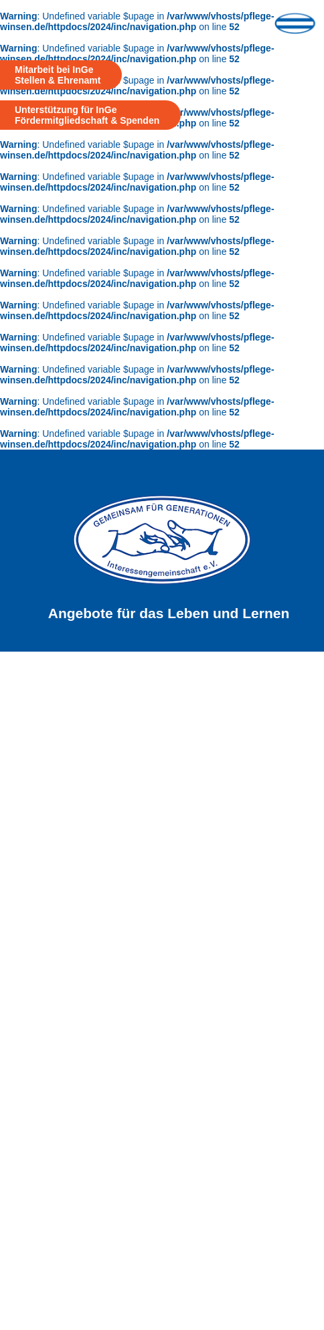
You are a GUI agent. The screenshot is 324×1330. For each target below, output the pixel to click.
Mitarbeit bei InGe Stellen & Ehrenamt (57, 75)
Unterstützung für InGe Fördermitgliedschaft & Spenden (87, 115)
